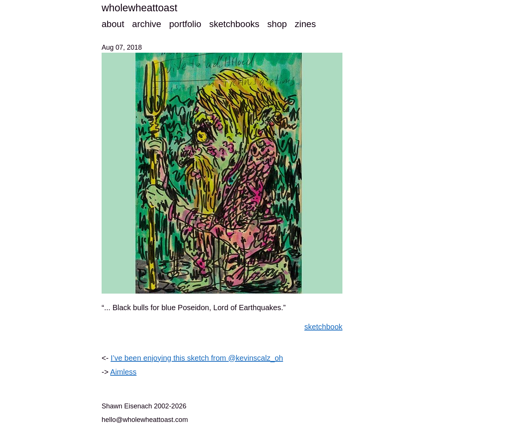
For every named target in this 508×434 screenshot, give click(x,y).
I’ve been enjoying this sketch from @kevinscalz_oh (197, 358)
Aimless (123, 372)
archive (146, 24)
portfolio (185, 24)
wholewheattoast (139, 8)
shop (277, 24)
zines (305, 24)
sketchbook (323, 327)
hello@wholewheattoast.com (145, 419)
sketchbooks (234, 24)
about (113, 24)
